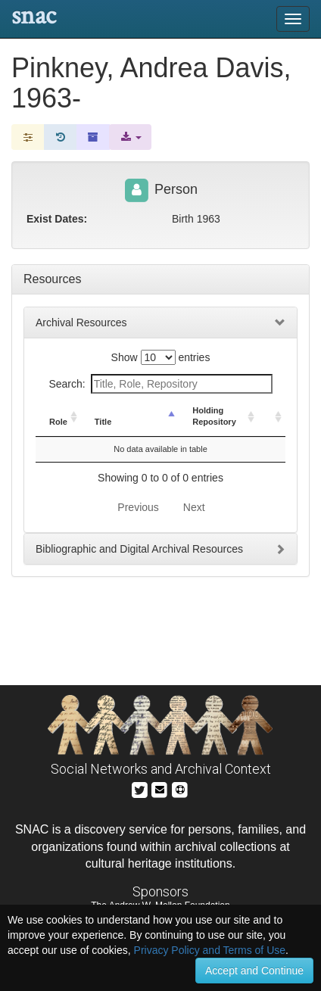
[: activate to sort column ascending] (271, 417)
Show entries (160, 357)
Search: (160, 384)
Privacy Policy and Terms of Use (209, 950)
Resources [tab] (52, 279)
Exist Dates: (56, 219)
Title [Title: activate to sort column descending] (103, 421)
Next (194, 507)
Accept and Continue (254, 971)
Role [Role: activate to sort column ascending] (58, 421)
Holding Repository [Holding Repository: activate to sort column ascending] (213, 416)
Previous (137, 507)
